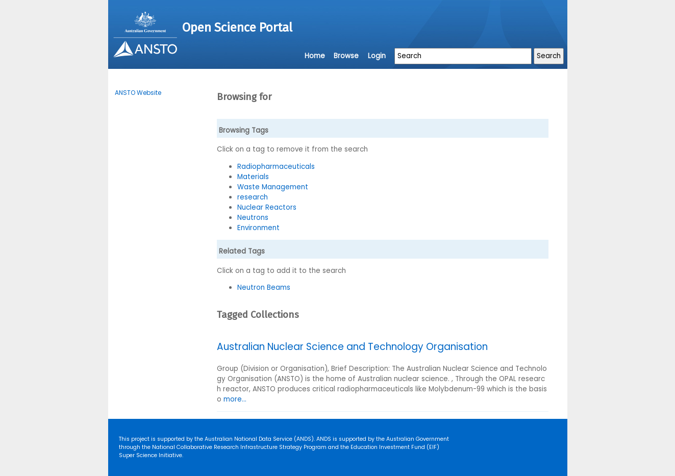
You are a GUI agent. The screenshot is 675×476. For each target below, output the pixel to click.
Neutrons (252, 217)
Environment (258, 228)
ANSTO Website (138, 92)
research (252, 197)
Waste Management (272, 187)
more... (234, 399)
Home (315, 56)
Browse (346, 56)
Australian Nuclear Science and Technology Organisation (352, 347)
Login (377, 56)
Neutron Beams (263, 287)
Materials (253, 177)
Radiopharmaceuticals (276, 166)
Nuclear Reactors (266, 207)
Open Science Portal (237, 27)
